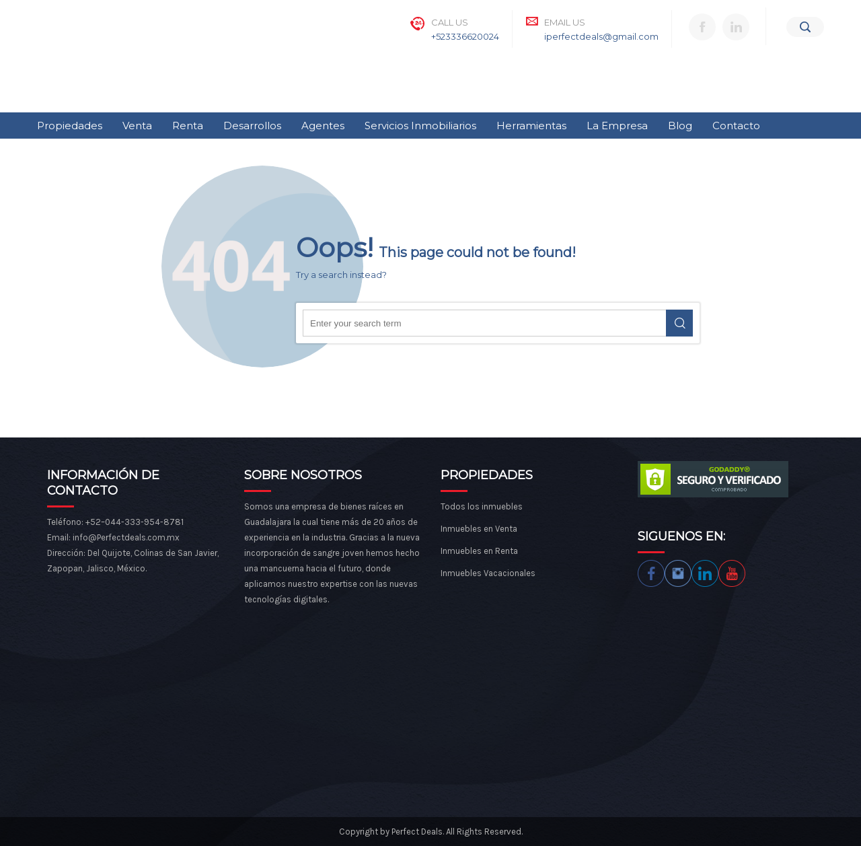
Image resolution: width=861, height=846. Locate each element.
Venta (137, 125)
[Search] (805, 27)
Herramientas (531, 125)
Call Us (449, 22)
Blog (680, 125)
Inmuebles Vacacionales (488, 573)
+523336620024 (465, 36)
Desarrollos (252, 125)
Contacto (736, 125)
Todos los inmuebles (482, 506)
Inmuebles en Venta (479, 529)
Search (679, 323)
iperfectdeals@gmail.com (601, 36)
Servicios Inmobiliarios (420, 125)
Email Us (564, 22)
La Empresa (617, 125)
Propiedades (69, 125)
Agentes (322, 125)
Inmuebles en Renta (479, 551)
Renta (187, 125)
